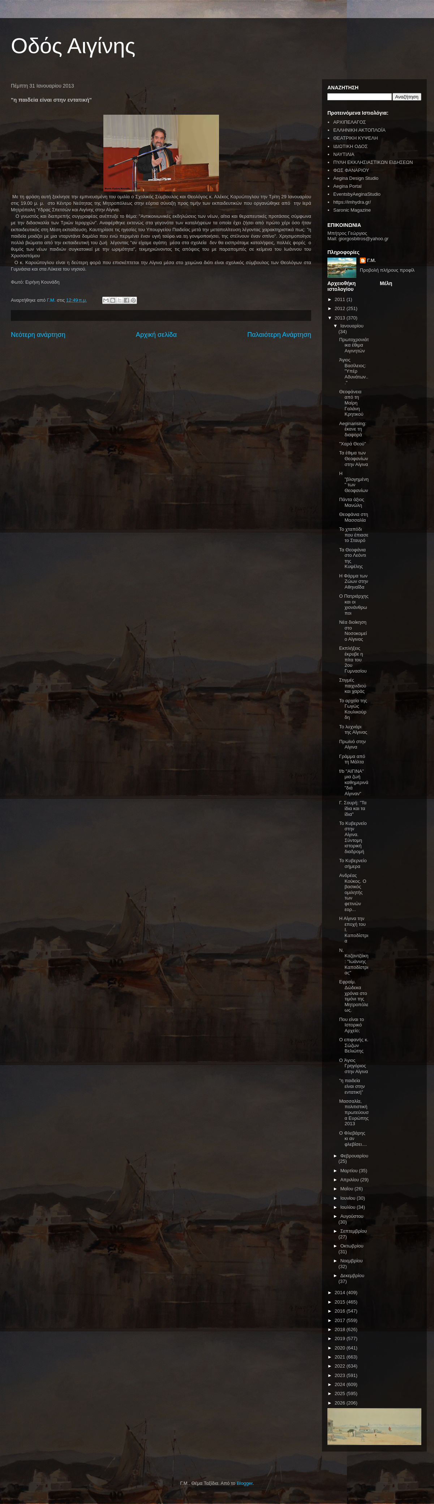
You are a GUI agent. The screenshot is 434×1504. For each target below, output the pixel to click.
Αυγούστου (352, 1216)
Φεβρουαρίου (354, 1155)
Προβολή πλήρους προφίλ (387, 270)
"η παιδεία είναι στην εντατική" (352, 1086)
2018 (341, 1329)
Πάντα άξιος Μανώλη (351, 502)
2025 (341, 1393)
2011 (341, 299)
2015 (341, 1302)
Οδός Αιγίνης (73, 46)
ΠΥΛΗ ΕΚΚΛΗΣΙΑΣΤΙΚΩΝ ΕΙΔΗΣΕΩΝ (373, 162)
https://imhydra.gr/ (352, 202)
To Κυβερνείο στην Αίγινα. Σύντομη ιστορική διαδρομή (352, 837)
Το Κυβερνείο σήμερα (352, 863)
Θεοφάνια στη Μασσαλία (353, 517)
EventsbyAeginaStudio (357, 194)
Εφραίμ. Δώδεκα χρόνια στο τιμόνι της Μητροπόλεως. (353, 996)
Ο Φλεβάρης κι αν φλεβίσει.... (353, 1138)
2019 (341, 1338)
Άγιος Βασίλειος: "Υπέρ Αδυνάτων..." (353, 371)
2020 (341, 1348)
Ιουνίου (348, 1198)
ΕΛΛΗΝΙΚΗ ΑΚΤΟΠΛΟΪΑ (359, 130)
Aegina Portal (347, 186)
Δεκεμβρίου (352, 1275)
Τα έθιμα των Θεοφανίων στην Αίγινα (353, 458)
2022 (341, 1366)
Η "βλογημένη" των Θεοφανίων (353, 482)
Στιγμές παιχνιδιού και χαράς (352, 685)
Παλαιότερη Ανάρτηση (279, 334)
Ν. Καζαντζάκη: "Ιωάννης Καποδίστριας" (353, 961)
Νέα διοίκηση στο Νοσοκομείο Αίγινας (353, 630)
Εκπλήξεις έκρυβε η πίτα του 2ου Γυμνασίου (352, 659)
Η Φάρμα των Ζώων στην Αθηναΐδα (353, 581)
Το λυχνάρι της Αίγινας (353, 729)
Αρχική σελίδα (156, 334)
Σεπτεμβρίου (353, 1231)
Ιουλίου (348, 1207)
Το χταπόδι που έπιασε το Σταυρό (353, 534)
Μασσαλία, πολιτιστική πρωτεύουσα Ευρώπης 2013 (354, 1112)
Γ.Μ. (371, 260)
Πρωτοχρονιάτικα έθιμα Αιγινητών (354, 345)
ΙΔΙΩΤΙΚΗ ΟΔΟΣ (350, 146)
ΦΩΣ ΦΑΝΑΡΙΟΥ (351, 170)
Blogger (245, 1483)
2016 (341, 1311)
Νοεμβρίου (351, 1260)
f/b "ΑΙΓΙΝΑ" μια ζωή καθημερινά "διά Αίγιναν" (353, 782)
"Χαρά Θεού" (352, 443)
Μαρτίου (349, 1170)
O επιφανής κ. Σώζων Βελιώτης (353, 1045)
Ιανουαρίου (352, 326)
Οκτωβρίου (352, 1246)
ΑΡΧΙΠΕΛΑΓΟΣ (349, 122)
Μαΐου (347, 1188)
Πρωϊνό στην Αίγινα (352, 744)
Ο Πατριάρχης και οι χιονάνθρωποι (353, 604)
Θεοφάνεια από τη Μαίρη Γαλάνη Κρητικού (351, 403)
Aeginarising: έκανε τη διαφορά (352, 429)
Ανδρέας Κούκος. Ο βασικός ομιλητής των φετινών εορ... (352, 892)
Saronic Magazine (352, 210)
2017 (341, 1320)
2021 (341, 1357)
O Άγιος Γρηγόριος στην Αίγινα (353, 1066)
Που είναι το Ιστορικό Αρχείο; (351, 1025)
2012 (341, 308)
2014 (341, 1292)
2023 (341, 1375)
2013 (341, 318)
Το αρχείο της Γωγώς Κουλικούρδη (353, 709)
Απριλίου (350, 1179)
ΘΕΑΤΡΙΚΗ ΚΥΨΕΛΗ (355, 138)
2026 (341, 1403)
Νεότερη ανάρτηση (38, 334)
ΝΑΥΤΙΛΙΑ (343, 154)
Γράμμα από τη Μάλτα (352, 759)
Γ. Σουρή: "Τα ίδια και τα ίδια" (352, 808)
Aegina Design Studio (355, 178)
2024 (341, 1384)
